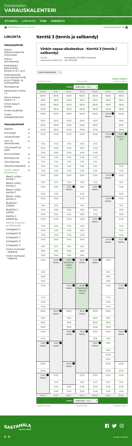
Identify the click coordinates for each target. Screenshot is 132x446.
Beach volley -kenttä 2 (14, 184)
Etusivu (23, 27)
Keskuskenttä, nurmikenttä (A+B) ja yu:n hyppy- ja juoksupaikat (15, 78)
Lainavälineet (12, 136)
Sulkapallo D (13, 241)
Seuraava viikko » (120, 81)
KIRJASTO (58, 21)
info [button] (112, 113)
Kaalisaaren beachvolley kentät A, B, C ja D (14, 68)
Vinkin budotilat (13, 110)
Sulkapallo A (13, 229)
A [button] (123, 27)
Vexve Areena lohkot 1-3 (12, 99)
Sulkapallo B (13, 233)
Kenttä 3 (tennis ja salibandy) (15, 224)
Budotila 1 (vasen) (11, 204)
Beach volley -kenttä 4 (14, 197)
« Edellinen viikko (44, 81)
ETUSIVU (11, 21)
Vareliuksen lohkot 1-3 (15, 92)
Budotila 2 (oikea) (12, 211)
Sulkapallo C (13, 237)
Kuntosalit (10, 133)
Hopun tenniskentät (11, 60)
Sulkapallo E (13, 245)
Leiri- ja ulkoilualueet (11, 142)
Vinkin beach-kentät (12, 105)
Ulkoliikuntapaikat (15, 165)
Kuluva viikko (82, 81)
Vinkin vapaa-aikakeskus (12, 171)
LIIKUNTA (28, 21)
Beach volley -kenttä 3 (14, 191)
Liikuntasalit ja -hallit (13, 149)
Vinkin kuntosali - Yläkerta (15, 257)
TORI (43, 21)
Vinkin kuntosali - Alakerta (15, 250)
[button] (29, 129)
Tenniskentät (11, 161)
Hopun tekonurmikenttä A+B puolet (14, 52)
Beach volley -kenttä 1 (14, 178)
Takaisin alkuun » (120, 79)
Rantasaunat (11, 86)
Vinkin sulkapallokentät (14, 116)
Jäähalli (8, 129)
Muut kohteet (12, 154)
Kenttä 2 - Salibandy (12, 217)
